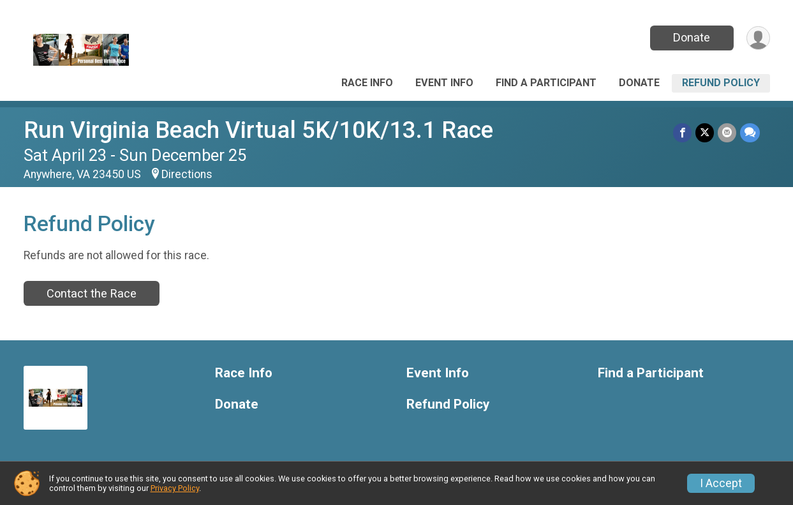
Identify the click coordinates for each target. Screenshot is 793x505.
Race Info (367, 83)
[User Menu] (758, 38)
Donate (691, 37)
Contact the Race (92, 293)
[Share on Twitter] (704, 132)
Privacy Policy (175, 488)
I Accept (721, 483)
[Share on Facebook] (682, 132)
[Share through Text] (750, 132)
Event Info (444, 83)
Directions (186, 174)
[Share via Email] (727, 132)
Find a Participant (546, 83)
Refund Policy (721, 83)
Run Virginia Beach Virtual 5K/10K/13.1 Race (258, 130)
